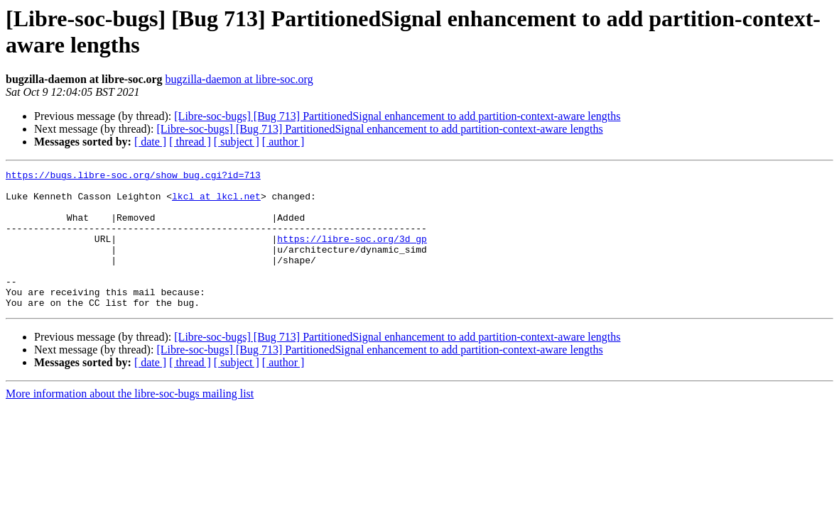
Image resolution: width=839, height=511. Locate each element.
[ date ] (150, 142)
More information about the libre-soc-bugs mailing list (130, 421)
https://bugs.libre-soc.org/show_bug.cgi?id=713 (133, 176)
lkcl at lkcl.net (216, 202)
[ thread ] (190, 142)
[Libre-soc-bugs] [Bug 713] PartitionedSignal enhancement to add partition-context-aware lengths (397, 116)
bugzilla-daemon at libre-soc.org (239, 79)
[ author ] (283, 142)
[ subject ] (236, 142)
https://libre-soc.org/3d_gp (352, 253)
